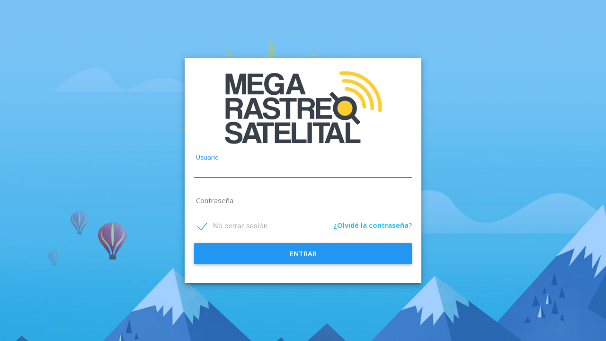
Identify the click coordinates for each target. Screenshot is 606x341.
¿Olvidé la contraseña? (372, 225)
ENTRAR (303, 253)
